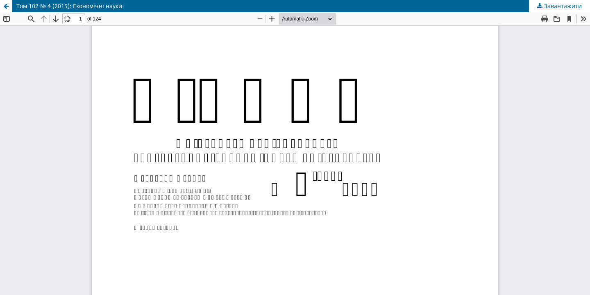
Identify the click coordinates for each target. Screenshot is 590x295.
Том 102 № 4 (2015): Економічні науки (69, 6)
